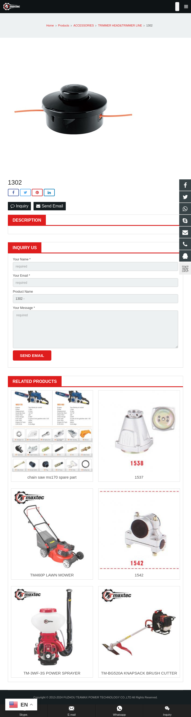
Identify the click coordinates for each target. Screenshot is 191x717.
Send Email (49, 206)
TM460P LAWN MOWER (52, 575)
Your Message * (24, 308)
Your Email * (21, 275)
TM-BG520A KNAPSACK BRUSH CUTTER (139, 673)
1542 (139, 575)
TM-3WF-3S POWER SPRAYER (52, 673)
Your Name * (22, 259)
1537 (139, 477)
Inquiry (19, 206)
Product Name (23, 291)
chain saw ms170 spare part (52, 477)
